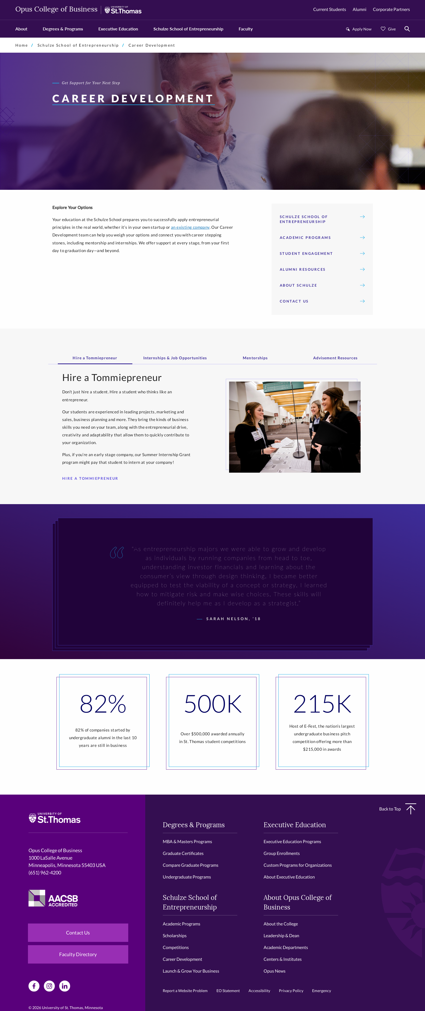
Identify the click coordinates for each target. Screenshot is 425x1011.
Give (392, 29)
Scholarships (175, 935)
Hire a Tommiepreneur (95, 357)
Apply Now (362, 29)
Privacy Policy (291, 990)
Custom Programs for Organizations (298, 865)
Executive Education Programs (292, 841)
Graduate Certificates (183, 853)
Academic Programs (322, 237)
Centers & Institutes (283, 959)
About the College (281, 923)
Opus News (275, 970)
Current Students (329, 9)
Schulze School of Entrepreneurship (188, 29)
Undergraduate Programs (187, 876)
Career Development (182, 959)
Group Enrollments (282, 853)
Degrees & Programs (63, 29)
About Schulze (322, 285)
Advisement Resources (335, 357)
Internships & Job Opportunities (175, 357)
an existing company (190, 227)
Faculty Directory (78, 954)
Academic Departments (286, 947)
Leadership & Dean (281, 935)
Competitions (176, 947)
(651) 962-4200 (44, 872)
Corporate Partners (391, 9)
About (21, 29)
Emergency (321, 990)
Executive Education (118, 29)
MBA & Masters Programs (187, 841)
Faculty (246, 29)
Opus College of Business (56, 9)
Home (21, 45)
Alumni (359, 9)
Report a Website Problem (185, 990)
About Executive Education (289, 876)
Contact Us (322, 301)
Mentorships (255, 357)
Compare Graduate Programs (190, 865)
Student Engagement (322, 253)
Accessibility (259, 990)
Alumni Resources (322, 269)
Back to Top (397, 808)
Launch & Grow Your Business (191, 970)
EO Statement (228, 990)
